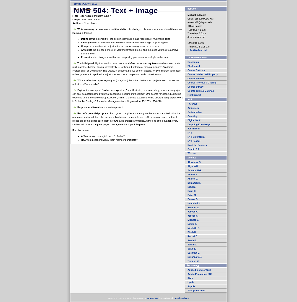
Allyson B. (193, 166)
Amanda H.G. (195, 170)
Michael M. (193, 220)
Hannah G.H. (194, 203)
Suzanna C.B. (195, 257)
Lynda (191, 282)
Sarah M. (192, 244)
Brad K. (192, 187)
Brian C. (192, 191)
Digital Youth (194, 120)
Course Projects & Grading (202, 83)
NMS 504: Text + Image (119, 10)
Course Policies (196, 78)
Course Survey (196, 87)
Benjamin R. (194, 183)
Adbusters (193, 108)
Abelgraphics (182, 298)
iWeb (190, 278)
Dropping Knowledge (199, 124)
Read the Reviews (197, 145)
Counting (192, 116)
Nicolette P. (194, 228)
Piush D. (192, 232)
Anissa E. (193, 179)
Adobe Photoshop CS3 (200, 274)
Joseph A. (193, 212)
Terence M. (193, 261)
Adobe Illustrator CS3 (199, 270)
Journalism (194, 128)
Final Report (194, 95)
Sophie (191, 286)
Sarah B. (192, 240)
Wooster (192, 153)
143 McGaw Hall (198, 50)
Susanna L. (194, 253)
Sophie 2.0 (193, 149)
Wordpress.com (196, 290)
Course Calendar (197, 70)
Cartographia (195, 112)
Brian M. (192, 195)
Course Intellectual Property (203, 74)
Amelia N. (193, 174)
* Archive (192, 104)
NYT (190, 133)
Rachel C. (193, 236)
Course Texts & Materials (201, 91)
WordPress (152, 298)
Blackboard (194, 66)
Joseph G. (193, 216)
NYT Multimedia (196, 137)
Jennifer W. (194, 207)
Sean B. (192, 249)
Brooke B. (193, 199)
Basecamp (193, 62)
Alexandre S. (194, 162)
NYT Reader (194, 141)
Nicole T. (192, 224)
